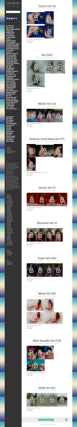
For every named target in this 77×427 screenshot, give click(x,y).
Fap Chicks (9, 139)
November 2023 (10, 229)
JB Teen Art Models (12, 45)
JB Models (9, 133)
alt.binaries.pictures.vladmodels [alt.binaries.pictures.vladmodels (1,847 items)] (10, 171)
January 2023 (9, 242)
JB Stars (8, 130)
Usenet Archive (9, 253)
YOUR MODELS (11, 87)
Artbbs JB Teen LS (12, 53)
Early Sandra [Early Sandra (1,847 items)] (16, 180)
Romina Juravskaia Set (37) (12, 151)
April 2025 (9, 211)
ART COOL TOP (11, 75)
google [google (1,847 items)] (16, 181)
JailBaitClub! (10, 105)
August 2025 (9, 206)
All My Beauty (10, 136)
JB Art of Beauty (11, 123)
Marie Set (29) (47, 293)
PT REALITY (10, 34)
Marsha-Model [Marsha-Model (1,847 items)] (11, 186)
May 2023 (8, 237)
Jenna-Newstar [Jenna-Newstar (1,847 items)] (13, 182)
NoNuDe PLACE (11, 76)
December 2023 (10, 228)
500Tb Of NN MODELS (13, 29)
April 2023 (9, 238)
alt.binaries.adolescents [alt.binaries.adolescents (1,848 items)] (9, 164)
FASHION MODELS (12, 71)
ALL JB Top (9, 27)
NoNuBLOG (9, 78)
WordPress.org (9, 264)
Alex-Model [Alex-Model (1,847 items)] (7, 163)
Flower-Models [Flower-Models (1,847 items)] (10, 181)
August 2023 (9, 233)
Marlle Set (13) (9, 150)
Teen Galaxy (10, 120)
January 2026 (9, 200)
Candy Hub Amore (12, 60)
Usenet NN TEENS (13, 3)
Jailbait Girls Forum (12, 47)
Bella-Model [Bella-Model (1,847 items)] (15, 177)
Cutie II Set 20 (9, 147)
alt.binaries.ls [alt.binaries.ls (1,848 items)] (15, 164)
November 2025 (10, 202)
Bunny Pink (10, 131)
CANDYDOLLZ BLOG (12, 79)
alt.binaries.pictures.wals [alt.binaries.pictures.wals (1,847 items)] (9, 172)
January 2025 (9, 215)
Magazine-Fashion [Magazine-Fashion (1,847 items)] (12, 185)
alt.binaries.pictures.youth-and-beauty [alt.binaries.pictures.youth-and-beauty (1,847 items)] (11, 176)
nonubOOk (9, 31)
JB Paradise (10, 117)
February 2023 (9, 241)
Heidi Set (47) (46, 388)
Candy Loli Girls (11, 58)
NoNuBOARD (10, 68)
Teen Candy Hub (11, 62)
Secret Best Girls (11, 57)
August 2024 (9, 221)
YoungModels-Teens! (13, 44)
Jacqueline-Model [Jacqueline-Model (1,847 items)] (8, 182)
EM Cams (9, 118)
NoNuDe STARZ (11, 92)
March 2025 (9, 212)
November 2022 (10, 244)
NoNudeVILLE (10, 94)
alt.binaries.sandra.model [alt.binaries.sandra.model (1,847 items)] (9, 177)
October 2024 (9, 219)
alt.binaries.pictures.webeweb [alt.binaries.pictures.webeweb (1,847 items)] (10, 173)
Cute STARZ (10, 65)
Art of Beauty (10, 125)
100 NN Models (11, 42)
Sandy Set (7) (47, 187)
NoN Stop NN (10, 81)
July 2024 (8, 223)
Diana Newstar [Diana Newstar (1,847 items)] (12, 180)
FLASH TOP (10, 70)
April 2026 (9, 196)
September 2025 (10, 205)
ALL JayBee (10, 107)
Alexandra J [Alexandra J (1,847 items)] (11, 163)
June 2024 (9, 224)
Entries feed (9, 261)
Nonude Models (9, 252)
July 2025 (8, 207)
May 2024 (8, 225)
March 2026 (9, 197)
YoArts (54, 424)
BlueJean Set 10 (47, 223)
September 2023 (10, 232)
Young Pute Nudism (12, 63)
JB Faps (8, 126)
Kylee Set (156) (47, 258)
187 (52, 419)
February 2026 (9, 198)
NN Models (9, 250)
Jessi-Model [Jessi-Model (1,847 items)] (17, 182)
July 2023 (8, 234)
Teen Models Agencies (10, 51)
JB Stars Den (10, 138)
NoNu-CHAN (10, 36)
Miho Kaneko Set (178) (47, 340)
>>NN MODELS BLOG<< (10, 38)
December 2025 (10, 201)
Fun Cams (9, 122)
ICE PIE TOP (10, 26)
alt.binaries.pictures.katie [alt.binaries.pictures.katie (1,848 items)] (9, 167)
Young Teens (9, 254)
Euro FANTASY (11, 84)
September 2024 (10, 220)
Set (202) (8, 149)
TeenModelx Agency (12, 49)
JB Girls (8, 128)
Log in (8, 260)
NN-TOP (8, 96)
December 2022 (10, 243)
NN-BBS (8, 66)
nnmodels (44, 57)
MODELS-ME (10, 32)
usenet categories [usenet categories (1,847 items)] (10, 189)
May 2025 (8, 210)
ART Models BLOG (12, 91)
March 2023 (9, 239)
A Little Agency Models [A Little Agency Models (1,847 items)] (16, 163)
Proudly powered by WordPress (43, 424)
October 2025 (9, 203)
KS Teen (8, 135)
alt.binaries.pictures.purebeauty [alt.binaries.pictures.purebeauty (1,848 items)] (12, 168)
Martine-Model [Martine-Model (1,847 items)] (16, 186)
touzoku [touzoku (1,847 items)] (7, 189)
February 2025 (9, 214)
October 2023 (9, 230)
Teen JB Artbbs (11, 55)
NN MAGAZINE (11, 86)
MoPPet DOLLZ (11, 40)
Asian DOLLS (10, 104)
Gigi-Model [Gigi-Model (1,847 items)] (13, 181)
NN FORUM (9, 89)
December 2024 (10, 216)
